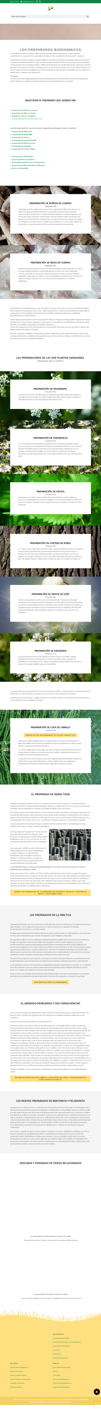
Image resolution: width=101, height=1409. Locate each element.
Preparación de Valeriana (21, 146)
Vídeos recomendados (20, 168)
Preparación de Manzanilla (22, 134)
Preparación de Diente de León (23, 143)
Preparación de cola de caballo (23, 149)
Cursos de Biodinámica (61, 1383)
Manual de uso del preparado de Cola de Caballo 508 (50, 735)
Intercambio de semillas (61, 1372)
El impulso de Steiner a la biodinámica (67, 1346)
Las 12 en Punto (63, 1404)
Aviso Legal (74, 1404)
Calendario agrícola (17, 1387)
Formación (57, 1358)
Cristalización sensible (61, 1342)
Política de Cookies (46, 1406)
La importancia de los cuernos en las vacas (27, 119)
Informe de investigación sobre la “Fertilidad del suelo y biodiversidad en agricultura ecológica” (50, 1082)
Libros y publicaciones (18, 1379)
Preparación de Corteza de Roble (24, 140)
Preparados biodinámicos (19, 1372)
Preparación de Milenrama (22, 131)
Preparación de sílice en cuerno (24, 113)
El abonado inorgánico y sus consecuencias (28, 162)
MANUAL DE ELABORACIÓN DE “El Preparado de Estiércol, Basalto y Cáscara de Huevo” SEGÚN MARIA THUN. (51, 894)
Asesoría (56, 1354)
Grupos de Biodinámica (61, 1391)
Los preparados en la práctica (23, 159)
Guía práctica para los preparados (50, 985)
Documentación (16, 1391)
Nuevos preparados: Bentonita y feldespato (28, 165)
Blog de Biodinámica (60, 1362)
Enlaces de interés (16, 1375)
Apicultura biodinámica (61, 1350)
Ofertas (56, 1375)
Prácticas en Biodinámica (62, 1387)
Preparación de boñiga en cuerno (24, 110)
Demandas (56, 1379)
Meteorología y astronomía (20, 1383)
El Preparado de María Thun (22, 157)
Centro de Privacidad (63, 1406)
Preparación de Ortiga (20, 137)
